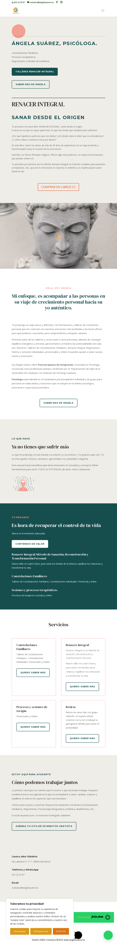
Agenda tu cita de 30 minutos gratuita (44, 826)
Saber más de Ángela (31, 84)
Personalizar (20, 931)
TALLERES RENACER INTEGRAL (34, 71)
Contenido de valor (29, 543)
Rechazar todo (41, 931)
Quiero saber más (33, 672)
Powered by (90, 917)
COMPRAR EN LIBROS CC (58, 187)
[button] (108, 935)
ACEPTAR (61, 931)
